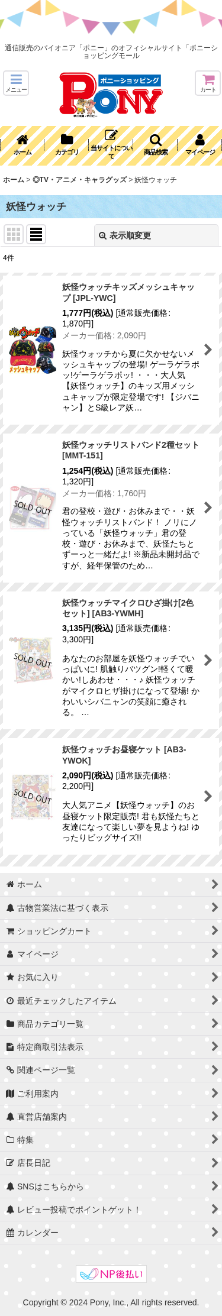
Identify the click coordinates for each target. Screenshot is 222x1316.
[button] (16, 83)
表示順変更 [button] (125, 235)
